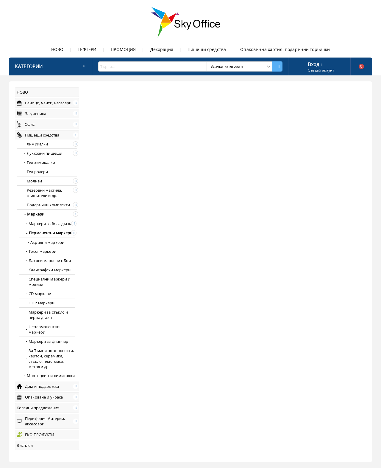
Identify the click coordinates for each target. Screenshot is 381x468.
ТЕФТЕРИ (87, 49)
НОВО (57, 49)
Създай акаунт (321, 70)
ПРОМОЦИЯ (123, 49)
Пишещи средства (207, 49)
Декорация (161, 49)
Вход (313, 63)
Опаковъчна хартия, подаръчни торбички (285, 49)
